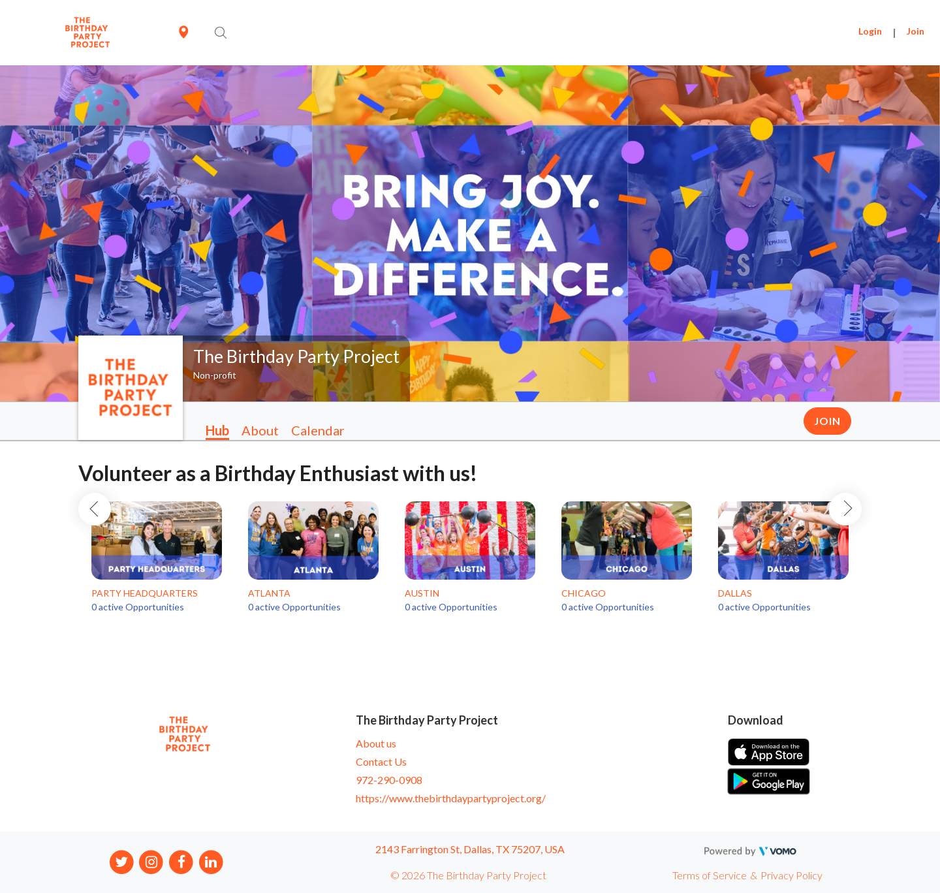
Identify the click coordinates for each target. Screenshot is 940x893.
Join (915, 31)
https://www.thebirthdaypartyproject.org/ (451, 798)
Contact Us (381, 761)
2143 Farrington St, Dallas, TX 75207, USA (470, 849)
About (260, 430)
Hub (217, 430)
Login (870, 31)
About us (376, 743)
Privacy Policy (791, 875)
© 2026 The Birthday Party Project (468, 875)
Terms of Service (709, 875)
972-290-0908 (389, 780)
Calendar (318, 430)
